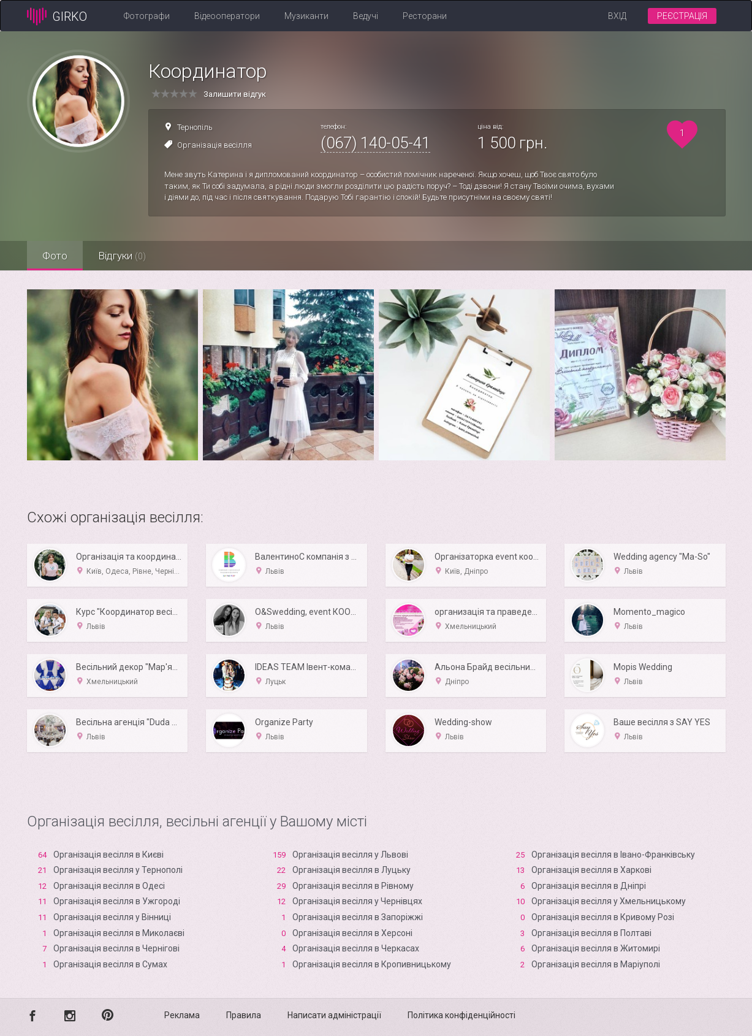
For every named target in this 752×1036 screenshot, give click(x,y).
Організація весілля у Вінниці (112, 917)
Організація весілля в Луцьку (351, 870)
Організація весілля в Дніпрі (588, 886)
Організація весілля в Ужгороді (116, 901)
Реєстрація (682, 16)
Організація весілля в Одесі (109, 886)
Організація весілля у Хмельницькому (608, 901)
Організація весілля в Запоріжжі (357, 917)
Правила (243, 1015)
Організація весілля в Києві (108, 854)
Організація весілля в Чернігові (116, 948)
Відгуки (122, 255)
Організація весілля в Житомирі (595, 948)
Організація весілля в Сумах (110, 964)
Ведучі (365, 16)
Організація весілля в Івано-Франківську (613, 854)
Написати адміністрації (334, 1015)
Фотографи (147, 16)
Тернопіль (195, 127)
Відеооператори (227, 16)
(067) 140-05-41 (375, 143)
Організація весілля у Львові (350, 854)
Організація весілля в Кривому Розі (602, 917)
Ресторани (425, 16)
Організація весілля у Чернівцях (357, 901)
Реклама (182, 1015)
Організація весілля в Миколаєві (118, 933)
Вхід (617, 16)
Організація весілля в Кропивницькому (371, 964)
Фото (54, 255)
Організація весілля (214, 145)
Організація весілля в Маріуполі (595, 964)
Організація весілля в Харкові (591, 870)
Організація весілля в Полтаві (591, 933)
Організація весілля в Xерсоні (352, 933)
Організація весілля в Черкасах (355, 948)
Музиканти (306, 16)
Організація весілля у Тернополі (118, 870)
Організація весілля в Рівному (353, 886)
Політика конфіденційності (461, 1015)
